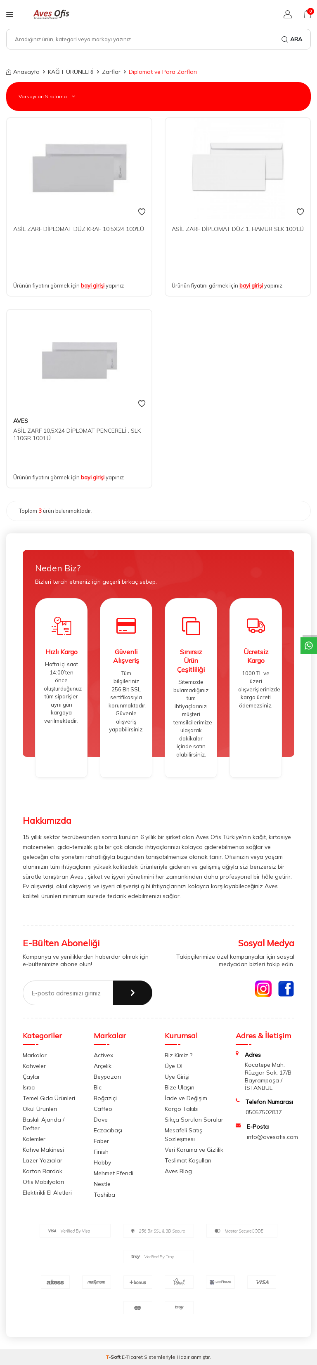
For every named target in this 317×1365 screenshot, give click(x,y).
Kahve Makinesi (43, 1149)
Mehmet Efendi (113, 1173)
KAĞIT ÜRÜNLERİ (71, 71)
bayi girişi (92, 285)
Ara (292, 39)
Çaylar (31, 1076)
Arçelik (102, 1066)
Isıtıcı (29, 1087)
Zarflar (111, 71)
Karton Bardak (42, 1171)
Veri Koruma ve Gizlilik (194, 1149)
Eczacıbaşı (108, 1130)
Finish (101, 1151)
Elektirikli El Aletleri (47, 1192)
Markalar (35, 1055)
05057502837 (264, 1112)
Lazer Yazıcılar (42, 1160)
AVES (20, 420)
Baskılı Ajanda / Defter (43, 1124)
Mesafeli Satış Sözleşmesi (183, 1135)
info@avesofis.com (272, 1137)
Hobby (102, 1162)
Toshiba (104, 1194)
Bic (98, 1087)
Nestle (102, 1184)
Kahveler (34, 1066)
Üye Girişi (177, 1076)
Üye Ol (173, 1066)
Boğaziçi (105, 1098)
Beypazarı (107, 1076)
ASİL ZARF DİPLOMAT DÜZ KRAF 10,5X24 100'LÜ (78, 229)
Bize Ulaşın (179, 1087)
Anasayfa (23, 71)
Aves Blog (178, 1171)
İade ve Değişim (186, 1098)
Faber (101, 1141)
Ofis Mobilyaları (43, 1182)
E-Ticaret (132, 1357)
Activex (103, 1055)
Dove (101, 1119)
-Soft (114, 1357)
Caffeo (103, 1109)
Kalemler (34, 1139)
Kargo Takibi (182, 1109)
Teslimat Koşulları (188, 1160)
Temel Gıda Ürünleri (49, 1098)
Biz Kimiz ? (178, 1055)
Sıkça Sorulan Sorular (194, 1119)
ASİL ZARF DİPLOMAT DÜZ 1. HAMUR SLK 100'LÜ (238, 229)
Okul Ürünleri (40, 1109)
